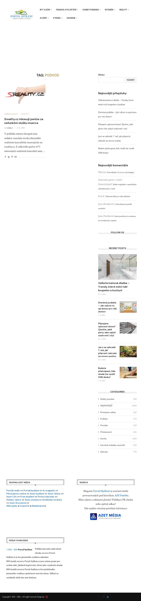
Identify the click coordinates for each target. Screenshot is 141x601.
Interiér (109, 10)
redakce (10, 128)
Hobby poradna (91, 10)
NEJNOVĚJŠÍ (118, 405)
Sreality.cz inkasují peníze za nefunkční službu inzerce (23, 121)
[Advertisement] (70, 45)
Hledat (101, 74)
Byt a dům (45, 10)
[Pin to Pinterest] (12, 157)
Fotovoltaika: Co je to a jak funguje (120, 172)
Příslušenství (118, 432)
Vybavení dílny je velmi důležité (117, 196)
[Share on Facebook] (5, 157)
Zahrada (71, 18)
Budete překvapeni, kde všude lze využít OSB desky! (106, 373)
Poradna (118, 425)
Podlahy (118, 419)
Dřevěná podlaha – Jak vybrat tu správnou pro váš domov (107, 307)
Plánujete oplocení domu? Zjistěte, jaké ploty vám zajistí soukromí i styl (107, 329)
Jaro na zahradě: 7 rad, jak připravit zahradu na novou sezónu (107, 352)
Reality (123, 10)
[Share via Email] (16, 157)
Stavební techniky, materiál (118, 445)
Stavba (56, 18)
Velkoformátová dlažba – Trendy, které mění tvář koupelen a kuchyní (113, 286)
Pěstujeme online (118, 412)
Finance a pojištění (66, 10)
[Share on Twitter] (9, 157)
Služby (43, 18)
